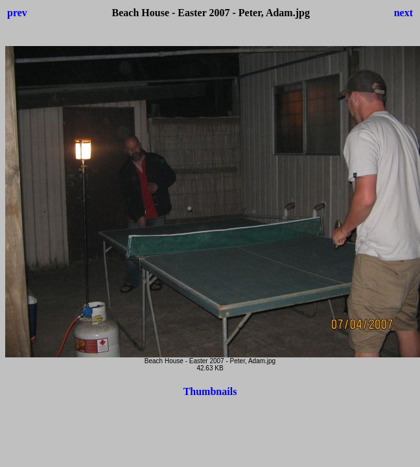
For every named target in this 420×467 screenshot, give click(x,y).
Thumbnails (210, 391)
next (403, 12)
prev (17, 12)
